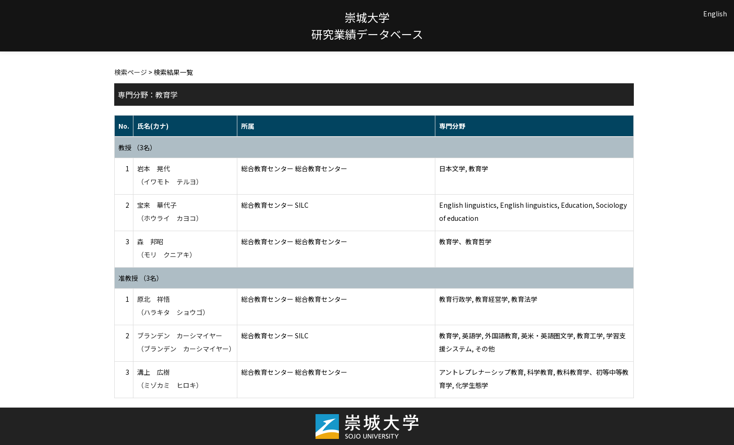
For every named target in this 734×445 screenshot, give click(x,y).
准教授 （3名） (140, 278)
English (715, 13)
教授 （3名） (137, 147)
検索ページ (130, 72)
